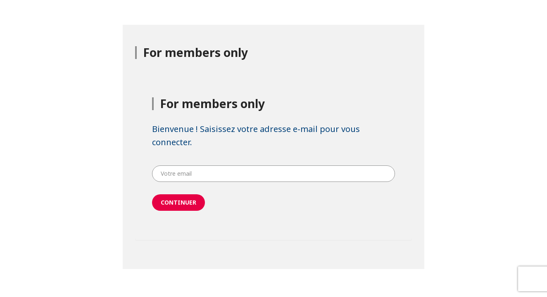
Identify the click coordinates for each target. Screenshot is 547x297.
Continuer (178, 202)
